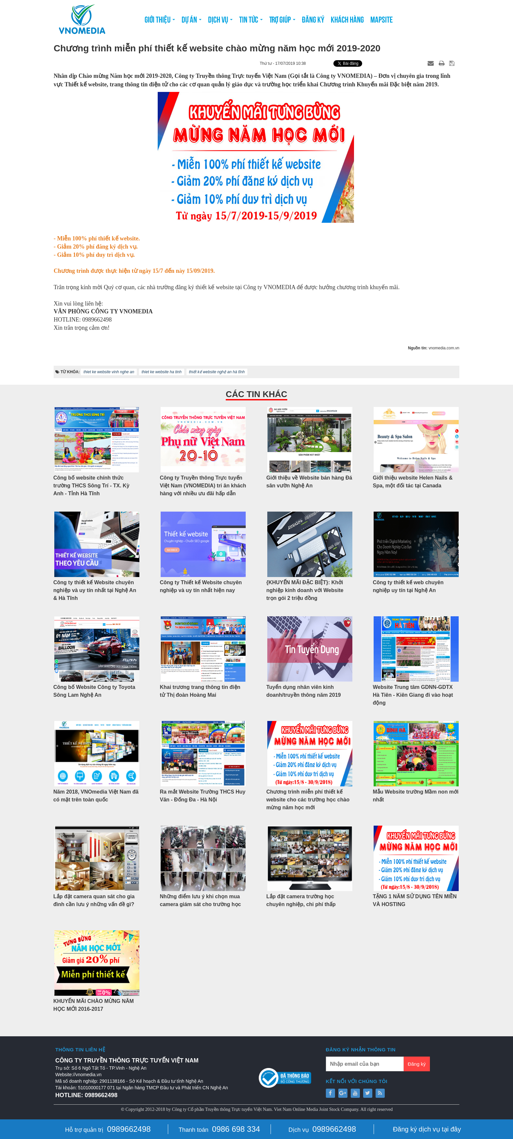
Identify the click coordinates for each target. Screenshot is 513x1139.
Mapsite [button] (381, 18)
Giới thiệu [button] (160, 20)
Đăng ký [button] (313, 18)
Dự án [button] (192, 20)
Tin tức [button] (251, 20)
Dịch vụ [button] (220, 20)
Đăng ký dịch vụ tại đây (427, 1129)
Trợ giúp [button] (282, 20)
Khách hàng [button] (347, 18)
